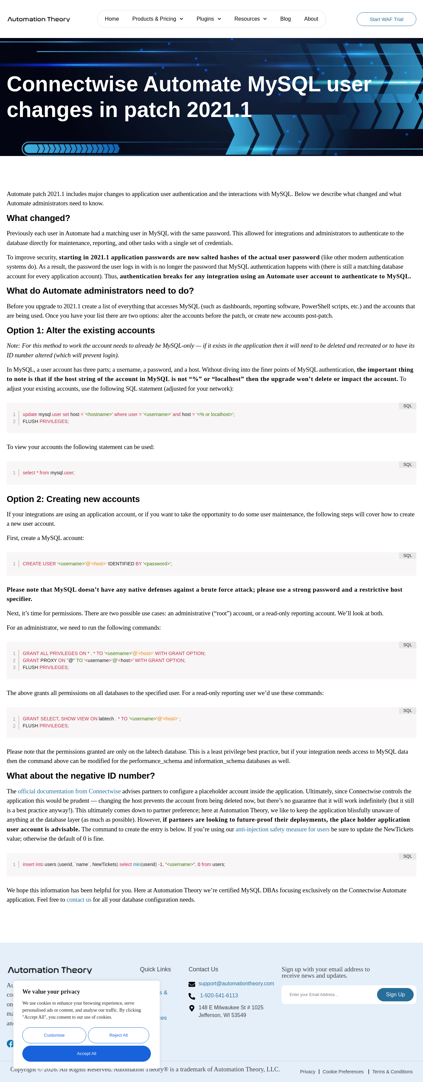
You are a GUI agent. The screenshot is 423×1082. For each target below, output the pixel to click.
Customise (54, 1036)
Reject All (118, 1036)
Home (112, 19)
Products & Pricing (157, 19)
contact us (79, 899)
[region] (86, 1026)
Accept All (86, 1053)
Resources (250, 19)
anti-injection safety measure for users (282, 829)
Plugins (209, 19)
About (311, 19)
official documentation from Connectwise (69, 791)
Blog (285, 19)
